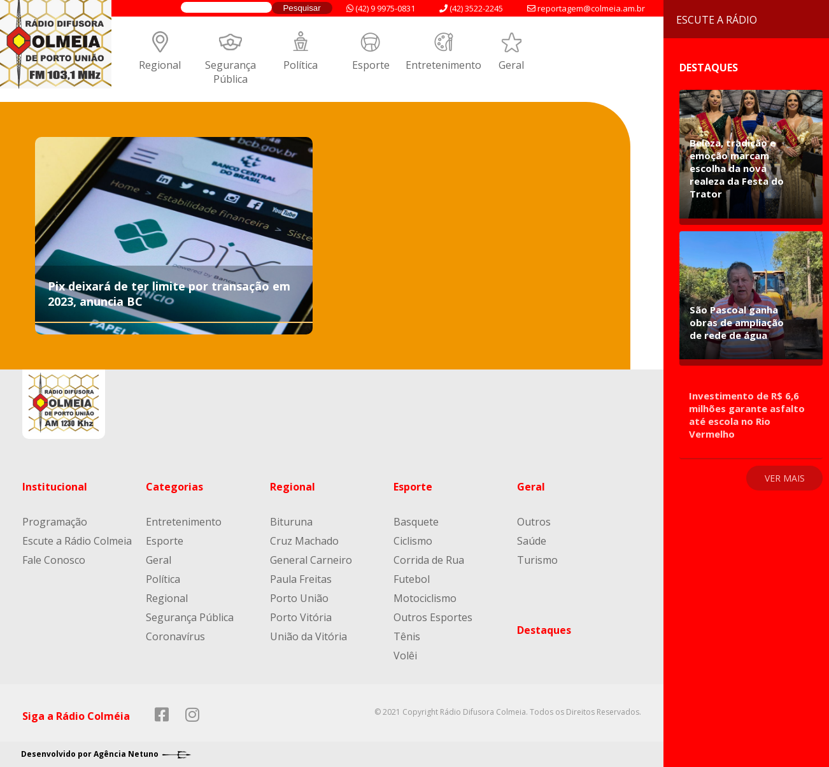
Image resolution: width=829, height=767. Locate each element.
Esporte (371, 65)
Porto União (299, 598)
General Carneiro (311, 560)
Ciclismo (412, 541)
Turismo (537, 560)
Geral (511, 65)
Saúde (531, 541)
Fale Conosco (53, 560)
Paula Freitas (301, 579)
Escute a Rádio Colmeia (77, 541)
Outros (534, 522)
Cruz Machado (304, 541)
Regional (160, 65)
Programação (54, 522)
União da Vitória (308, 636)
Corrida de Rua (428, 560)
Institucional (54, 487)
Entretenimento (443, 65)
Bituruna (291, 522)
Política (300, 65)
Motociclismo (425, 598)
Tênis (406, 636)
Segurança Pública (230, 72)
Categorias (174, 487)
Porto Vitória (301, 617)
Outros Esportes (432, 617)
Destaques (544, 630)
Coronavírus (175, 636)
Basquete (416, 522)
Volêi (405, 656)
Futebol (411, 579)
